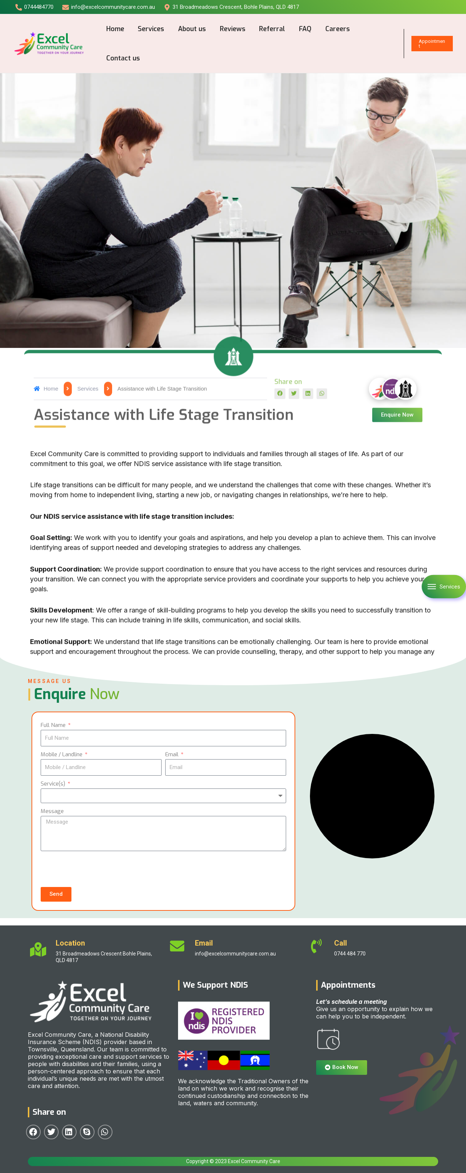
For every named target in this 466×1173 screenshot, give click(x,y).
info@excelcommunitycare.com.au (235, 954)
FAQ (302, 29)
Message (52, 811)
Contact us (123, 58)
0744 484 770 (350, 954)
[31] (231, 7)
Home (115, 29)
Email (172, 754)
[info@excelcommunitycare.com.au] (108, 7)
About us (190, 29)
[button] (279, 653)
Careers (333, 29)
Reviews (230, 29)
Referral (269, 29)
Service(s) (54, 783)
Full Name (54, 725)
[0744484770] (34, 7)
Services (150, 29)
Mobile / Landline (62, 754)
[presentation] (96, 869)
